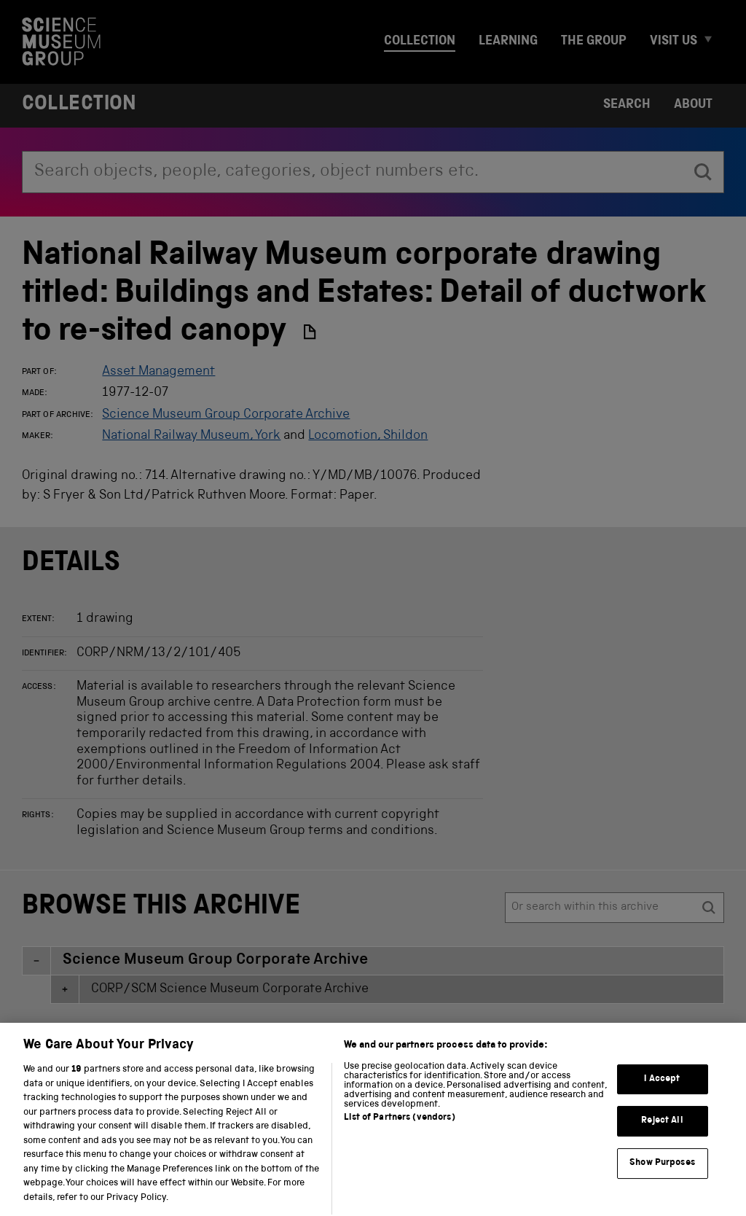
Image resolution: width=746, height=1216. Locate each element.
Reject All (662, 1135)
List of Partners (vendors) (399, 1132)
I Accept (662, 1093)
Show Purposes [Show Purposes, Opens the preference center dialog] (662, 1177)
